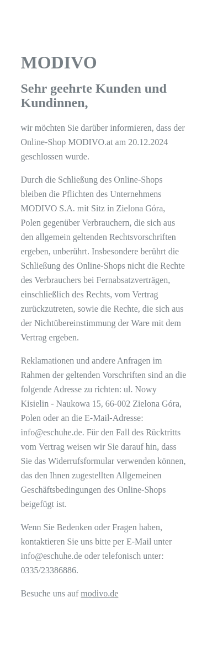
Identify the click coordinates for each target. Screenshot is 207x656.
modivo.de (99, 593)
